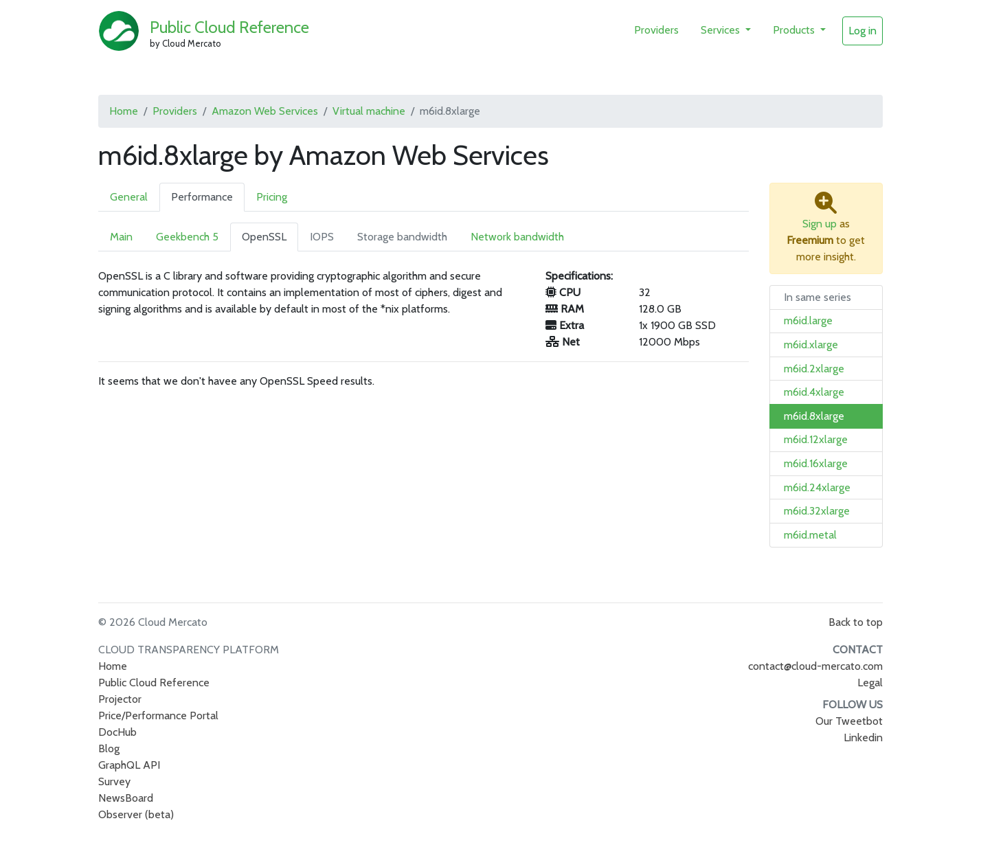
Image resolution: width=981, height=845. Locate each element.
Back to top (855, 622)
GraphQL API (129, 764)
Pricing (271, 196)
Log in (862, 30)
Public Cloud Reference (229, 27)
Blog (109, 748)
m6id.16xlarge (816, 463)
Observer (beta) (136, 814)
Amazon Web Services (265, 110)
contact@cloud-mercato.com (815, 666)
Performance (202, 196)
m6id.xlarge (811, 344)
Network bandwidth (517, 236)
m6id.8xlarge (814, 415)
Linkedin (863, 737)
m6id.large (808, 320)
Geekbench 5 (187, 236)
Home (123, 110)
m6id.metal (810, 534)
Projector (120, 699)
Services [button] (722, 29)
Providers (656, 29)
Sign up (819, 223)
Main (121, 236)
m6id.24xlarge (817, 487)
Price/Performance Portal (158, 715)
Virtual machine (368, 110)
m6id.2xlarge (814, 368)
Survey (114, 781)
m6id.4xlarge (814, 391)
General (129, 196)
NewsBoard (125, 797)
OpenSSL (264, 236)
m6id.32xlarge (817, 510)
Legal (870, 682)
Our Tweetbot (849, 721)
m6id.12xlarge (816, 439)
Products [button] (795, 29)
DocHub (117, 732)
